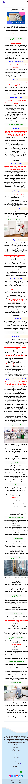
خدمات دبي (13, 754)
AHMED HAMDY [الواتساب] (12, 782)
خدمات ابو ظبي (13, 755)
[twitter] (17, 776)
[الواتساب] (26, 782)
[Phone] (14, 766)
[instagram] (8, 776)
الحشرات (16, 702)
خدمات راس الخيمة (13, 750)
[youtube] (15, 776)
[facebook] (20, 776)
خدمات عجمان (13, 752)
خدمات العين (13, 757)
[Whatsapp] (14, 772)
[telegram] (10, 776)
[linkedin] (13, 776)
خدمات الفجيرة (13, 747)
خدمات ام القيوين (13, 749)
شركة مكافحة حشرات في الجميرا (14, 35)
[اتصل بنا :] (26, 780)
